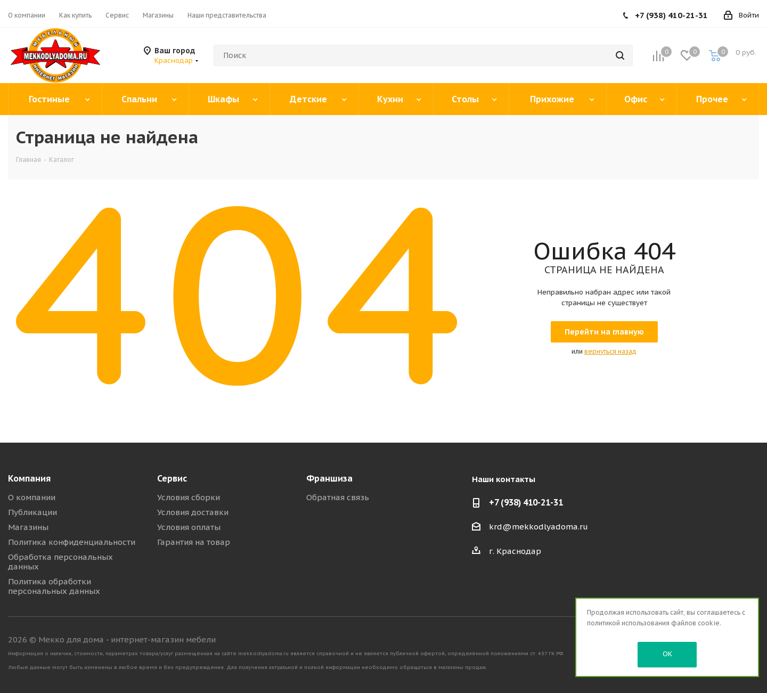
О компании (31, 497)
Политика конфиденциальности (71, 542)
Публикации (32, 512)
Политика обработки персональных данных (54, 586)
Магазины (28, 527)
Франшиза (329, 478)
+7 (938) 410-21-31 (671, 15)
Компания (29, 478)
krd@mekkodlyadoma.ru (538, 526)
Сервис (172, 478)
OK (667, 653)
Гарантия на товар (193, 542)
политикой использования (628, 623)
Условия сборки (188, 497)
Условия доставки (193, 512)
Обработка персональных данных (60, 562)
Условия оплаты (189, 527)
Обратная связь (337, 497)
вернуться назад (610, 351)
